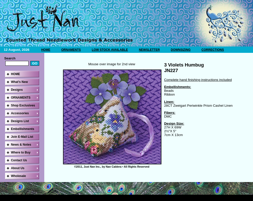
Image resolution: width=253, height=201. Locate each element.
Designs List (20, 121)
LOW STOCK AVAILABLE (110, 50)
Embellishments (22, 129)
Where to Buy (20, 152)
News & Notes (21, 144)
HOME (45, 50)
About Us (17, 168)
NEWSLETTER (149, 50)
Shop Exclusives (23, 105)
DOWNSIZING (181, 50)
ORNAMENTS (71, 50)
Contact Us (19, 160)
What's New (19, 82)
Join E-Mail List (22, 137)
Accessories (20, 113)
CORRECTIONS (212, 50)
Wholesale (18, 176)
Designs (17, 90)
